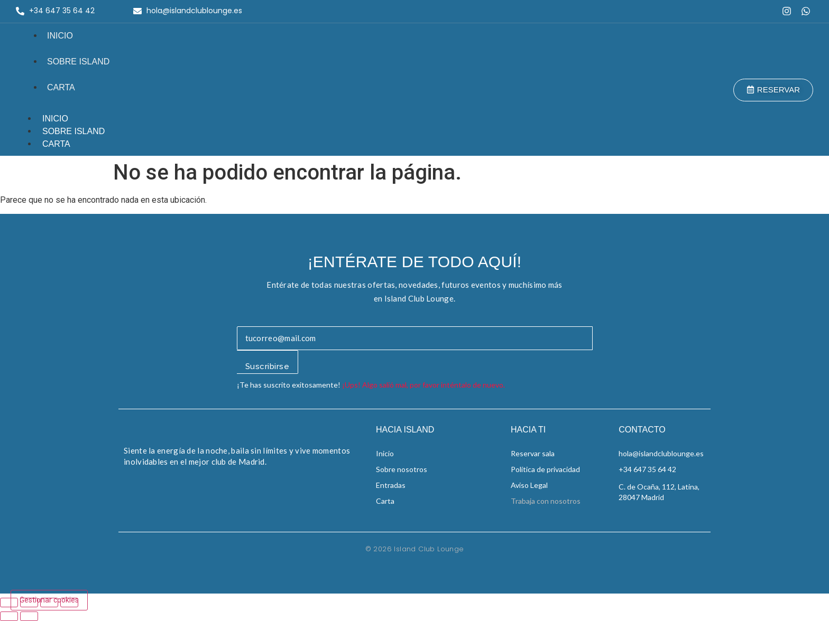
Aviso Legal (529, 485)
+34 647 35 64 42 (647, 469)
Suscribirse (267, 366)
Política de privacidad (545, 469)
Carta (61, 87)
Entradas (391, 485)
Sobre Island (78, 61)
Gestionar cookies (49, 600)
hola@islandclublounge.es (661, 453)
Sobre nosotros (401, 469)
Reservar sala (533, 453)
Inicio (60, 35)
